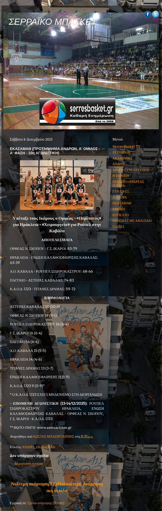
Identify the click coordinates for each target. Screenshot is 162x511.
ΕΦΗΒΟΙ (119, 209)
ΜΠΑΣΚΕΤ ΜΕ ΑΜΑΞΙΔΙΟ (132, 221)
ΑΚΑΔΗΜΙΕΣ (122, 158)
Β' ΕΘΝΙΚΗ (121, 176)
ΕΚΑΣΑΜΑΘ (45, 447)
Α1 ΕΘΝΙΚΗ (121, 152)
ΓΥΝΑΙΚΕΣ (121, 191)
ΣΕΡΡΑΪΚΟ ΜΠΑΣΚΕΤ (53, 22)
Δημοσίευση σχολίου (29, 463)
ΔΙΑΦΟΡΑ (120, 197)
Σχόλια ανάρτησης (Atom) (45, 503)
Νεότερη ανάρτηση (30, 484)
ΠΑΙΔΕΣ (119, 227)
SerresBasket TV (126, 147)
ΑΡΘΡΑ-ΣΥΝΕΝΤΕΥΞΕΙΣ (131, 170)
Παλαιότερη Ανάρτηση (80, 484)
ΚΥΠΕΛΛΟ (121, 215)
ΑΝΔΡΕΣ (28, 447)
